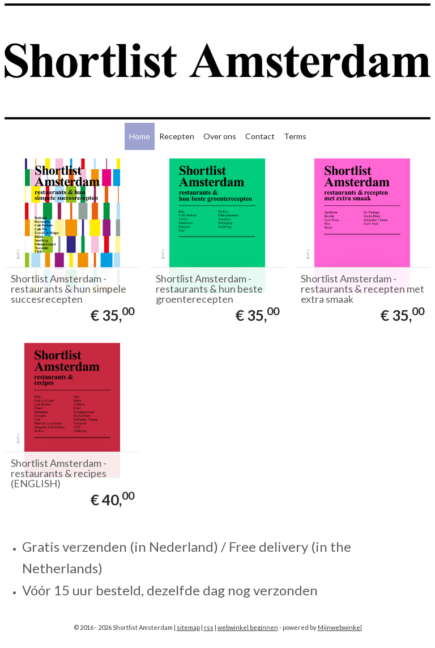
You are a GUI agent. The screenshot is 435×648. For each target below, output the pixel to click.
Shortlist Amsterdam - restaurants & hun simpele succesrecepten (68, 288)
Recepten (176, 136)
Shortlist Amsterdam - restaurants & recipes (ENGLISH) (58, 473)
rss (209, 627)
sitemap (188, 627)
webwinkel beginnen (248, 627)
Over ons (219, 136)
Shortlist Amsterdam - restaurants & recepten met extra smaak (362, 288)
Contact (260, 136)
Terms (295, 136)
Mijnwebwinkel (340, 627)
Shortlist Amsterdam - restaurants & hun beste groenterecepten (209, 288)
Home (139, 136)
